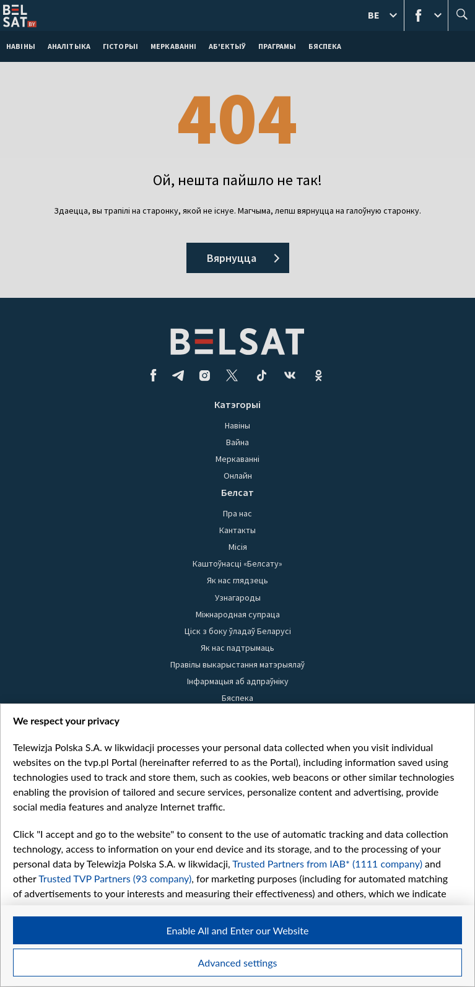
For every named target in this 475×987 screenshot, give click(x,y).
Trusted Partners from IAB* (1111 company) (327, 863)
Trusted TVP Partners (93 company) (114, 878)
